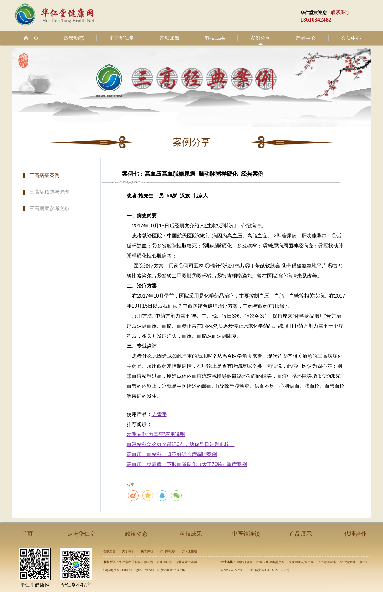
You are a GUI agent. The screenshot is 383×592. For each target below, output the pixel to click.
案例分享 (260, 38)
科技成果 (215, 38)
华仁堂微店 (348, 562)
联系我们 (340, 12)
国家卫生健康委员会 (270, 562)
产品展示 (300, 534)
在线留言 (109, 551)
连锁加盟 (170, 38)
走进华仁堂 (121, 38)
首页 (27, 534)
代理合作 (355, 534)
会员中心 (351, 38)
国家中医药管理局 (301, 562)
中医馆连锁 (246, 534)
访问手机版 (167, 551)
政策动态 (74, 38)
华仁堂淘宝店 (326, 562)
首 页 (30, 38)
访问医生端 (189, 551)
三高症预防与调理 (49, 192)
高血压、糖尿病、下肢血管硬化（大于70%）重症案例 (187, 464)
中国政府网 (245, 562)
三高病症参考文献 (49, 208)
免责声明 (147, 551)
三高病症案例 (44, 175)
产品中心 (306, 38)
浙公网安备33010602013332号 (269, 570)
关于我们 (128, 551)
